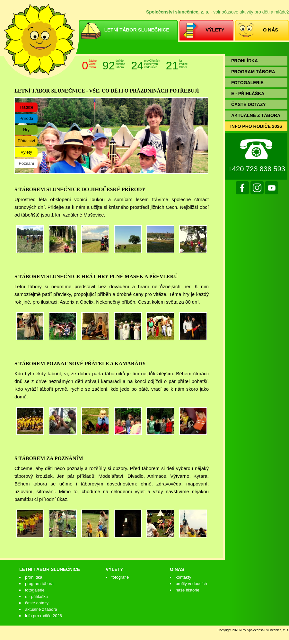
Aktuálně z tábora (41, 609)
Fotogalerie (35, 590)
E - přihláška (36, 596)
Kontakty (183, 577)
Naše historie (187, 590)
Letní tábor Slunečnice (49, 569)
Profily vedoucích (191, 583)
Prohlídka (33, 577)
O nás (177, 569)
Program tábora (39, 583)
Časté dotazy (36, 602)
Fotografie (120, 577)
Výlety (114, 569)
